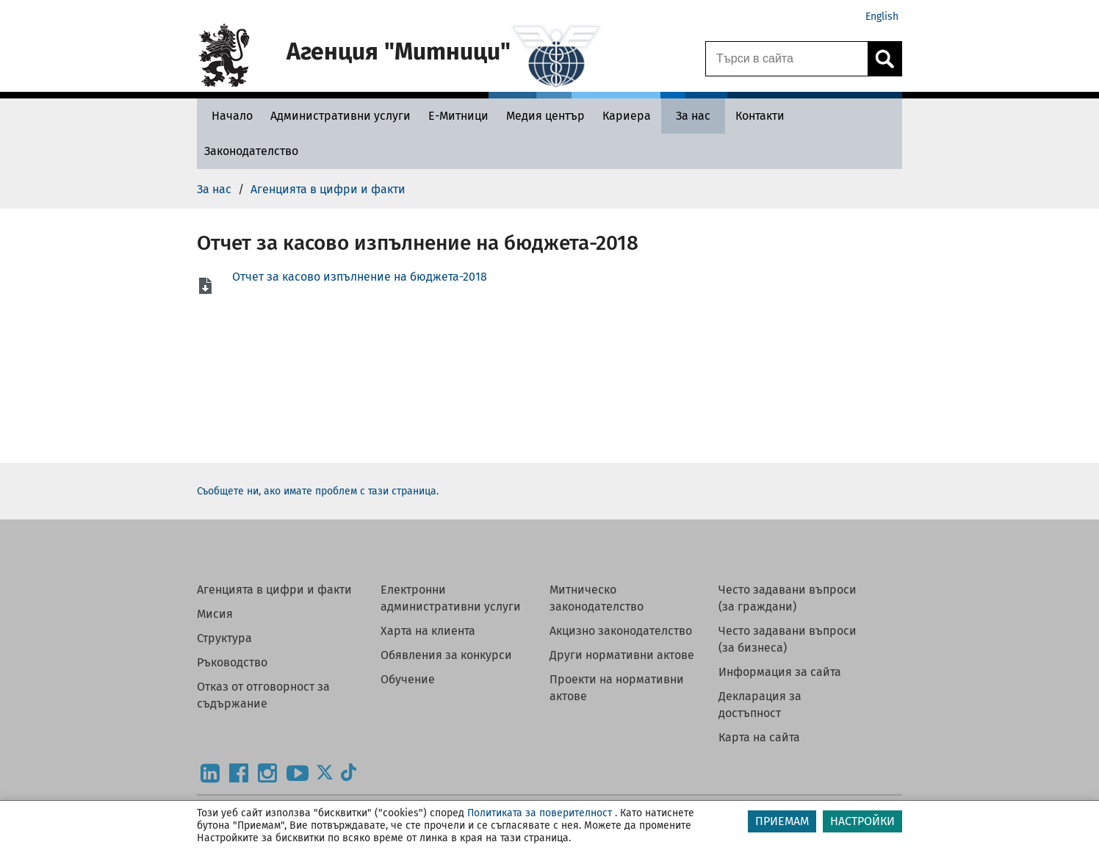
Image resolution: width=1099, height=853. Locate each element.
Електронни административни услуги (451, 598)
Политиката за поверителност (539, 813)
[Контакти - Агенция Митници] (760, 116)
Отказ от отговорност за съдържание (263, 695)
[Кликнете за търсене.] (884, 59)
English (881, 16)
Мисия (215, 614)
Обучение (408, 679)
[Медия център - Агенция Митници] (545, 116)
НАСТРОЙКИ (862, 821)
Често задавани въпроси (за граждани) (787, 598)
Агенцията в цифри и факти (274, 590)
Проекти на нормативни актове (617, 687)
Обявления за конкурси (446, 655)
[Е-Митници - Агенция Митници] (458, 116)
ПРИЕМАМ (782, 821)
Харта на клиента (428, 631)
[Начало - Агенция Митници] (228, 116)
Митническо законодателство (597, 598)
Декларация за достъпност (759, 704)
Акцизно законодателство (621, 631)
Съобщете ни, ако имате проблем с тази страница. (318, 491)
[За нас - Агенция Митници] (693, 116)
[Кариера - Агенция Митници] (626, 116)
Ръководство (232, 662)
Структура (224, 638)
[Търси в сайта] (787, 59)
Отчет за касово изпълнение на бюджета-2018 (359, 277)
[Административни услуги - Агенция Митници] (340, 116)
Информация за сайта (779, 672)
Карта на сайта (759, 737)
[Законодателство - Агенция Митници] (251, 151)
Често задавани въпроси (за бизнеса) (787, 639)
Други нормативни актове (622, 655)
